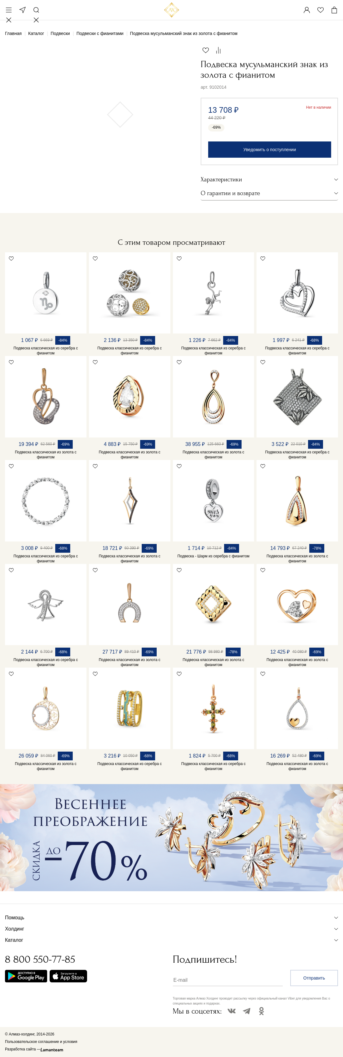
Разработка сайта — (23, 1049)
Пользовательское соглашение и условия (41, 1042)
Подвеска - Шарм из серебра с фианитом (213, 556)
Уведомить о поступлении (269, 149)
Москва (22, 10)
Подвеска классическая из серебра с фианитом (45, 350)
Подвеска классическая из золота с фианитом (45, 454)
